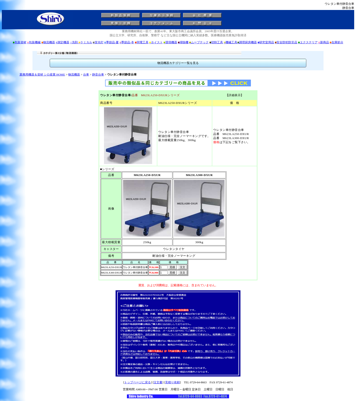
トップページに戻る (137, 382)
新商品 (323, 42)
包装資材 (19, 42)
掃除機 (183, 42)
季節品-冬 (126, 42)
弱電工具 (141, 42)
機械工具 (230, 42)
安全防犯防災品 (286, 42)
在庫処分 (336, 42)
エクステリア (308, 42)
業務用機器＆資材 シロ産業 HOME (42, 74)
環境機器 (170, 42)
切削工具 (216, 42)
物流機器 (48, 42)
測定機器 (62, 42)
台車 (86, 74)
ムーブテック (199, 42)
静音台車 (98, 74)
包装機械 (34, 42)
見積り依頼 (172, 382)
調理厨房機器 (247, 42)
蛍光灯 (98, 42)
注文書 (157, 382)
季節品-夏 (111, 42)
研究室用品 (266, 42)
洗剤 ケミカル (81, 42)
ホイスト (156, 42)
